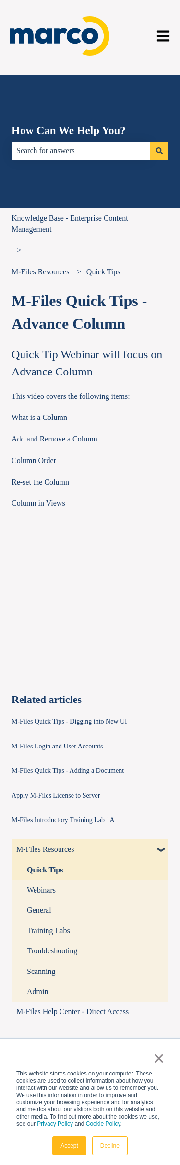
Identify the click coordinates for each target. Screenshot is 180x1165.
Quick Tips (103, 272)
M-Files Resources (40, 272)
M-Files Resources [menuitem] (45, 849)
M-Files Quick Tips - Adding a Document (68, 770)
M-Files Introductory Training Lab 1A (63, 820)
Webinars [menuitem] (41, 890)
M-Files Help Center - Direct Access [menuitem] (72, 1011)
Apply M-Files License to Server (56, 795)
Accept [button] (69, 1145)
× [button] (158, 1058)
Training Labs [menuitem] (48, 931)
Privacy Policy (55, 1123)
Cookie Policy (103, 1123)
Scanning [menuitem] (41, 971)
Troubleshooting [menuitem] (52, 951)
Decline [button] (110, 1145)
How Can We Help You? (69, 130)
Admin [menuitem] (37, 991)
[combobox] (81, 151)
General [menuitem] (39, 910)
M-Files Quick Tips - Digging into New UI (69, 721)
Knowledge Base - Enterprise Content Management (70, 223)
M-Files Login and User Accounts (57, 746)
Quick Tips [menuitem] (45, 870)
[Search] (159, 151)
